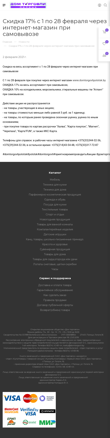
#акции (91, 154)
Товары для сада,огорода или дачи (55, 259)
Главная (7, 41)
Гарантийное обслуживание (55, 290)
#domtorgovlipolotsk (15, 154)
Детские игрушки (55, 234)
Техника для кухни (55, 184)
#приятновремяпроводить (69, 154)
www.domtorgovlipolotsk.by (89, 80)
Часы (55, 269)
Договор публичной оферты (55, 305)
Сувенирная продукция (55, 249)
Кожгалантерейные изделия (55, 229)
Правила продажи (54, 300)
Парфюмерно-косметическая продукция (55, 194)
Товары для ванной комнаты (55, 224)
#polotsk (32, 154)
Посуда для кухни (54, 204)
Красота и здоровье (55, 244)
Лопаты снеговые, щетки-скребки (55, 264)
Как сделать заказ (54, 295)
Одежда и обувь (54, 199)
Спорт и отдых (55, 214)
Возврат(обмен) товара (55, 310)
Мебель (55, 179)
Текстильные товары (55, 209)
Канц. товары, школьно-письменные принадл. (55, 239)
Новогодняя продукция (55, 219)
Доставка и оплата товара (54, 285)
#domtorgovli (45, 154)
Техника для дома (54, 189)
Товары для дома (55, 254)
